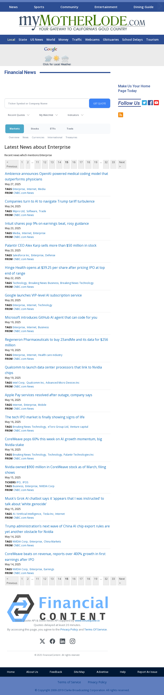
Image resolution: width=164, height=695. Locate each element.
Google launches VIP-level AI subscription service (43, 295)
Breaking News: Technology (77, 283)
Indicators (73, 115)
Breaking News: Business (44, 283)
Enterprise (19, 189)
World (50, 39)
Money (64, 39)
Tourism (152, 39)
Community (69, 7)
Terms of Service (69, 682)
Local (11, 39)
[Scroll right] (160, 6)
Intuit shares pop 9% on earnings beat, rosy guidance (47, 223)
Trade (42, 211)
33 (113, 162)
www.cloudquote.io (87, 620)
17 (81, 162)
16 (73, 162)
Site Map (79, 671)
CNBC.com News (23, 193)
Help (123, 671)
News (13, 7)
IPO (18, 482)
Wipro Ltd (19, 211)
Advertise (102, 671)
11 (37, 162)
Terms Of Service (95, 629)
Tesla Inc (48, 514)
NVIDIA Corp (46, 486)
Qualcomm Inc (35, 382)
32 (106, 162)
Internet (31, 189)
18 (88, 162)
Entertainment (106, 7)
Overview (14, 137)
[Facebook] (52, 642)
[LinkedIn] (62, 642)
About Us (32, 671)
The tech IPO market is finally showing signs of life (45, 417)
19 (95, 162)
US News (36, 39)
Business (43, 327)
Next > (122, 164)
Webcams (92, 39)
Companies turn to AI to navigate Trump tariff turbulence (50, 201)
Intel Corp (19, 382)
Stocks (35, 128)
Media (41, 189)
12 (44, 162)
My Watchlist (46, 115)
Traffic (77, 39)
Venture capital (79, 427)
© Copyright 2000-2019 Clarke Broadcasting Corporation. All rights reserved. (82, 690)
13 (52, 162)
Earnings (49, 569)
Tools (70, 128)
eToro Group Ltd (58, 427)
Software (31, 211)
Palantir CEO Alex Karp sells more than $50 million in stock (51, 245)
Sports (39, 7)
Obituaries (111, 39)
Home (11, 671)
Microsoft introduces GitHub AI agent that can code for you (51, 317)
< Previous (12, 164)
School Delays (132, 39)
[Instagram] (72, 642)
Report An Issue (147, 671)
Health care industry (50, 355)
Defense (50, 255)
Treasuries (71, 137)
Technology (20, 283)
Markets (15, 128)
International (55, 137)
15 (66, 162)
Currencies (38, 137)
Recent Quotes (16, 115)
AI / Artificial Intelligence (27, 514)
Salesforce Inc (21, 255)
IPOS (25, 482)
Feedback (56, 671)
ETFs (53, 128)
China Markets (52, 541)
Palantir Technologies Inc (79, 454)
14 (59, 162)
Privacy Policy (69, 629)
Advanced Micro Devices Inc (62, 382)
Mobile (42, 405)
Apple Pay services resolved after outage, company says (48, 395)
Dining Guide (144, 7)
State (23, 39)
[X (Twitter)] (42, 642)
